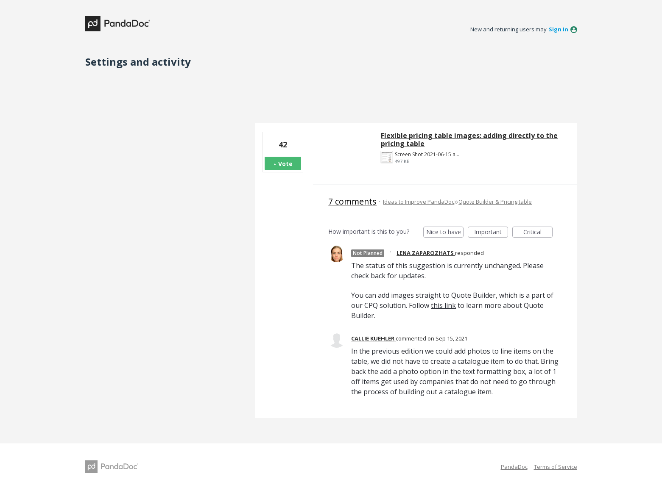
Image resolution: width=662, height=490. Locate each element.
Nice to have (445, 233)
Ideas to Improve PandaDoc (418, 201)
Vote (285, 164)
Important (491, 233)
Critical (538, 233)
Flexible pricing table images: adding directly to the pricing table (469, 139)
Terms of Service (555, 467)
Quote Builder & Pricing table (495, 201)
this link (443, 305)
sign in (558, 29)
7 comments (352, 201)
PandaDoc (514, 467)
